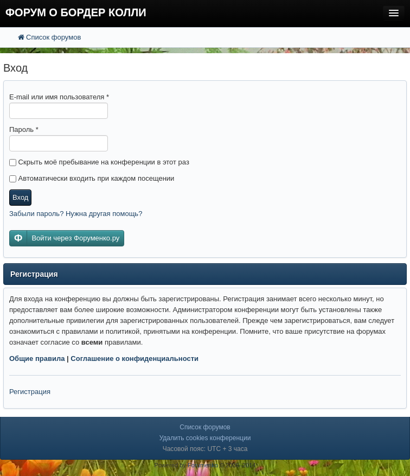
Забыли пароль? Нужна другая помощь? (75, 214)
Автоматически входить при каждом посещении (91, 178)
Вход (20, 197)
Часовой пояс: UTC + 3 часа (205, 449)
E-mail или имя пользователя (59, 97)
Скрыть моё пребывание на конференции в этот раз (99, 162)
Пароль (24, 129)
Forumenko (203, 465)
